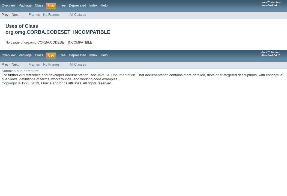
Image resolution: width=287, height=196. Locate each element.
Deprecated (77, 5)
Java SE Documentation (116, 75)
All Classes (78, 15)
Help (104, 5)
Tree (62, 5)
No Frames (51, 15)
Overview (9, 5)
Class (39, 5)
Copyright (9, 83)
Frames (34, 15)
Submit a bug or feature (20, 71)
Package (25, 5)
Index (93, 5)
